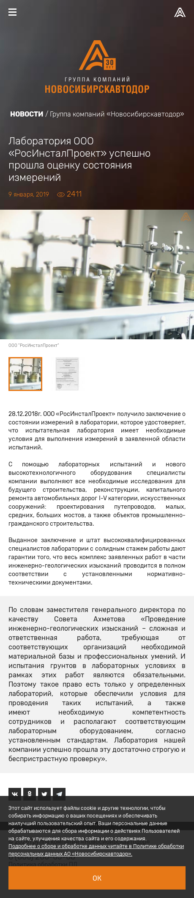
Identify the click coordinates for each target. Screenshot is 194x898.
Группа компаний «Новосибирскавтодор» (117, 114)
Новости (27, 114)
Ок (97, 878)
